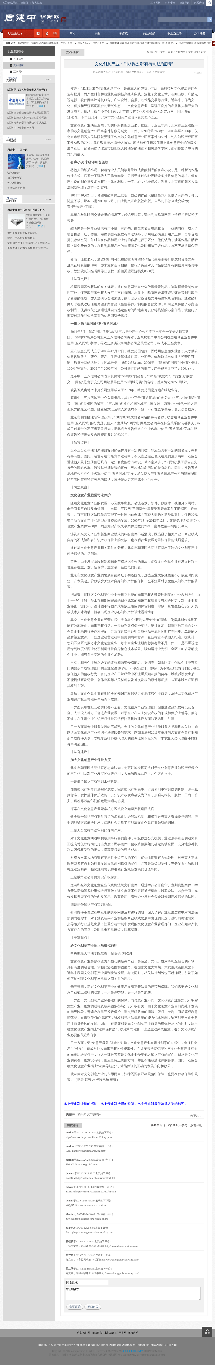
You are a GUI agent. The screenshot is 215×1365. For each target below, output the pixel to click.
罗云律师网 (139, 1345)
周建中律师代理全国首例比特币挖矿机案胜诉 (140, 43)
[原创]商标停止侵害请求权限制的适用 (28, 112)
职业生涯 (14, 33)
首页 (170, 51)
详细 (40, 106)
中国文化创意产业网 (68, 1345)
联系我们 (199, 2)
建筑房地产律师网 (98, 1345)
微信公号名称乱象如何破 (21, 237)
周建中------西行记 (17, 149)
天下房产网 (170, 1345)
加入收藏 (37, 2)
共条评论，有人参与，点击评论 (176, 1125)
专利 (72, 33)
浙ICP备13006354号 (133, 1351)
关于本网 (121, 1332)
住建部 (83, 1345)
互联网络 (155, 2)
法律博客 (127, 1345)
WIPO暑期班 (14, 182)
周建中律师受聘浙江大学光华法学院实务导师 (39, 43)
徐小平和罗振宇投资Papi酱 (22, 232)
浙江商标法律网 (154, 1345)
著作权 (123, 33)
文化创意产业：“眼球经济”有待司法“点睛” (30, 242)
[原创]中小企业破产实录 (20, 127)
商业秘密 (149, 33)
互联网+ (17, 71)
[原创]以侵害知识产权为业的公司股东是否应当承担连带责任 (40, 117)
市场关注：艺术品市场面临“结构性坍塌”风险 (32, 247)
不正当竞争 (174, 33)
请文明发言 (133, 1293)
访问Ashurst (89, 43)
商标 (98, 33)
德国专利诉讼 (14, 177)
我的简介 (38, 33)
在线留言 (97, 1332)
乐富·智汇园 (84, 1332)
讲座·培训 (109, 1332)
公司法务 (200, 33)
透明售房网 (115, 1345)
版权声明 (133, 1332)
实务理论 (170, 2)
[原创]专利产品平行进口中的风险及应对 (29, 122)
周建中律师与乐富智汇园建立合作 (26, 209)
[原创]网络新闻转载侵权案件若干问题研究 (30, 89)
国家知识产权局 (47, 1345)
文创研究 (18, 65)
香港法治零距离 (16, 187)
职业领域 (47, 33)
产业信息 (18, 59)
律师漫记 (184, 2)
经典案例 (55, 33)
